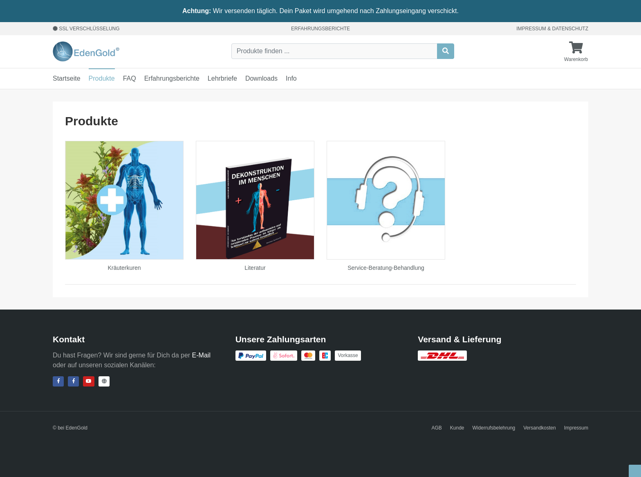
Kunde (457, 428)
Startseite (67, 78)
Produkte (102, 78)
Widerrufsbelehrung (494, 428)
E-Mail (201, 355)
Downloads (261, 78)
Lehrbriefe (222, 78)
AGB (437, 428)
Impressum (531, 29)
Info (291, 78)
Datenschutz (570, 29)
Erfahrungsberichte (320, 29)
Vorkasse (348, 355)
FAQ (129, 78)
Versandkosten (539, 428)
